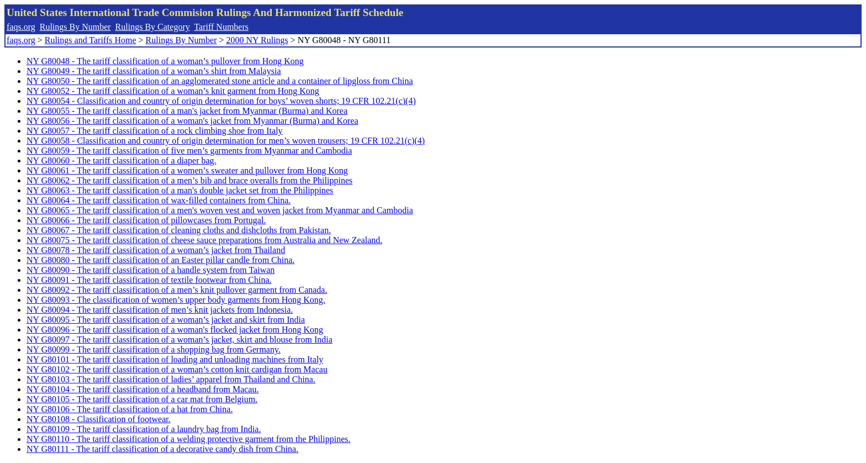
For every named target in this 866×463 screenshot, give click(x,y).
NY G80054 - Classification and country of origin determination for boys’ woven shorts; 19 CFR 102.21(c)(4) (221, 101)
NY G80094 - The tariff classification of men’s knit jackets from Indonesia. (160, 309)
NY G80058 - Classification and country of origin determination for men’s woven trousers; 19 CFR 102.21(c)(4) (226, 140)
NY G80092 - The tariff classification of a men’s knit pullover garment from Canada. (177, 289)
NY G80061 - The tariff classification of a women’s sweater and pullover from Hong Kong (187, 170)
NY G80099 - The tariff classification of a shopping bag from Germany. (154, 349)
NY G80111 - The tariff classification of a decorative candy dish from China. (162, 449)
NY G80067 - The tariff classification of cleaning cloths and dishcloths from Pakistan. (179, 230)
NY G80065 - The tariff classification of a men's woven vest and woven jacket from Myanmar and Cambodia (220, 210)
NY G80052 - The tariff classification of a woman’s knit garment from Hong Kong (173, 91)
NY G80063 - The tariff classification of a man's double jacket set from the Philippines (180, 190)
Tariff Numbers (221, 26)
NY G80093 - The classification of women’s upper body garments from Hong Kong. (176, 299)
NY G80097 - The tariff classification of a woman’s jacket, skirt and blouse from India (179, 339)
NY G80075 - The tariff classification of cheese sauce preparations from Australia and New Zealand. (204, 240)
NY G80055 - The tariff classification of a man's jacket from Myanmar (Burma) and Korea (187, 110)
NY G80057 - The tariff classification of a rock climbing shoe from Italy (155, 130)
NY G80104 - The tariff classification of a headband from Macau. (142, 389)
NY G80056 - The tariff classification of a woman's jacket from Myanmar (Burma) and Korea (192, 120)
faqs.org (21, 26)
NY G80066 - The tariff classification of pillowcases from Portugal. (146, 220)
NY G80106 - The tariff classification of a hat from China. (130, 409)
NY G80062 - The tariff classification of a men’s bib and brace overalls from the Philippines (189, 180)
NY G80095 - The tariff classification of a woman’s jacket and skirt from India (166, 319)
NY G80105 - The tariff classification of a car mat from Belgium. (142, 399)
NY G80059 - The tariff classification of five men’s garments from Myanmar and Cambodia (189, 150)
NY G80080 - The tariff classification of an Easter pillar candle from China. (160, 260)
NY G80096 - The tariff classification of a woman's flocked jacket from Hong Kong (175, 329)
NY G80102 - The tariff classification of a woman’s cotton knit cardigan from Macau (177, 369)
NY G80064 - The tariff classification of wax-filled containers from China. (159, 200)
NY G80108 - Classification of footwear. (99, 419)
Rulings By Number (75, 26)
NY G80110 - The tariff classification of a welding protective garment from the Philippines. (189, 439)
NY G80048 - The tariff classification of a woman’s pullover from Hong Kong (165, 61)
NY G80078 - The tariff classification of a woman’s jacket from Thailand (156, 250)
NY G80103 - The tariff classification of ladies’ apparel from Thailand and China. (171, 379)
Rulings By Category (152, 26)
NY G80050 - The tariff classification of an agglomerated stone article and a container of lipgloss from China (220, 81)
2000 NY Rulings (257, 40)
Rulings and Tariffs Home (90, 40)
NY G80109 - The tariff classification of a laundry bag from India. (144, 429)
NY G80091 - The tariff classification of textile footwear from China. (149, 280)
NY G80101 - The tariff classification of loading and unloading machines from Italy (175, 359)
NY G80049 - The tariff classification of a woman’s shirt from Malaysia (154, 71)
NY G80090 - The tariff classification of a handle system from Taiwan (150, 270)
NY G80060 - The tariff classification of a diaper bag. (121, 160)
